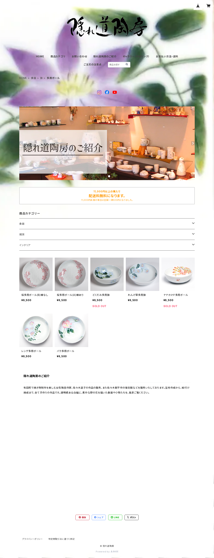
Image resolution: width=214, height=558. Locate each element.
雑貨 (22, 234)
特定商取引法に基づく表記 (61, 539)
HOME (40, 56)
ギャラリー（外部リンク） (136, 56)
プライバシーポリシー (32, 539)
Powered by (107, 551)
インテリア (25, 245)
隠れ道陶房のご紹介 (104, 56)
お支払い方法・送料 (167, 56)
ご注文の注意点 (93, 64)
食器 (33, 77)
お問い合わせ (79, 56)
